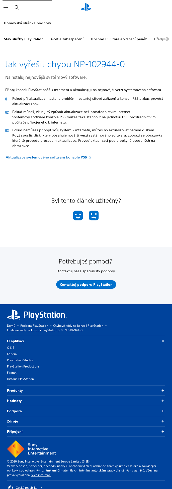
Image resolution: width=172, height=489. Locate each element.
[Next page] (166, 39)
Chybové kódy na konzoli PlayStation (78, 326)
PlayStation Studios (20, 360)
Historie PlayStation (20, 379)
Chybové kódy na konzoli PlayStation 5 (33, 330)
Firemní (12, 372)
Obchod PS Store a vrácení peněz (119, 39)
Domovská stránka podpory (27, 23)
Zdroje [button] (86, 421)
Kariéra (12, 354)
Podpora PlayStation (34, 326)
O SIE (10, 348)
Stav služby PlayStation (24, 39)
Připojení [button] (86, 431)
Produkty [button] (86, 390)
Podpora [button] (86, 411)
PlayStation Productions (23, 366)
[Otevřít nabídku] (5, 7)
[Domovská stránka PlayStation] (86, 7)
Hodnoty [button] (86, 400)
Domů (11, 326)
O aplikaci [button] (86, 341)
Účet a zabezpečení (67, 39)
